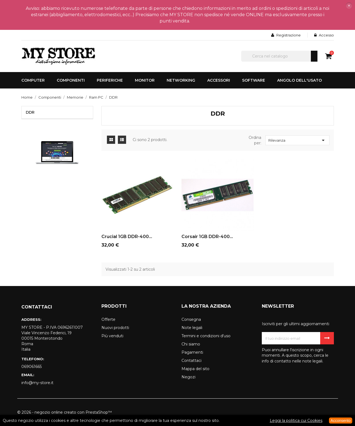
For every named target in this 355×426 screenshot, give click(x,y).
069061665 (31, 366)
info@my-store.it (37, 382)
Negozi (188, 376)
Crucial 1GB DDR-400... (126, 236)
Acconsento (341, 420)
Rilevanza (297, 140)
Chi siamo (190, 344)
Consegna (191, 319)
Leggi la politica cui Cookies (296, 420)
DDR (30, 112)
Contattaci (191, 360)
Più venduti (112, 335)
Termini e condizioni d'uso (206, 335)
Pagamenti (192, 352)
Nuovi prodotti (115, 327)
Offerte (108, 319)
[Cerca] (279, 56)
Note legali (191, 327)
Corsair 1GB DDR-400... (207, 236)
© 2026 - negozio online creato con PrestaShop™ (64, 412)
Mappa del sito (195, 368)
